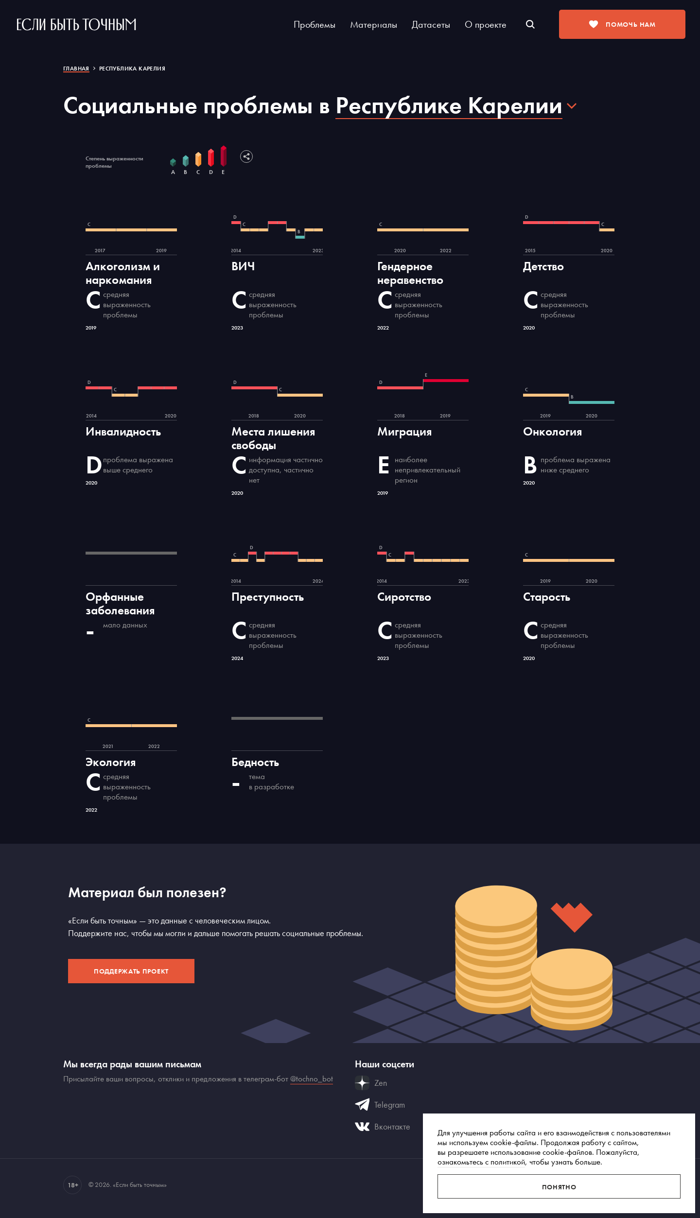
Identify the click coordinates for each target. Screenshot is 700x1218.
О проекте (486, 24)
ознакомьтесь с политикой (481, 1161)
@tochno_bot (311, 1078)
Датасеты (431, 24)
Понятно (559, 1187)
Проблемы (314, 24)
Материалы (373, 24)
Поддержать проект (131, 971)
